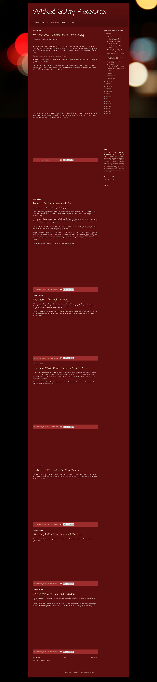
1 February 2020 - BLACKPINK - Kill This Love (57, 535)
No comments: (54, 160)
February (110, 76)
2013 (107, 111)
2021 (107, 91)
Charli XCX (121, 156)
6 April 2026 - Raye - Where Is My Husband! (115, 58)
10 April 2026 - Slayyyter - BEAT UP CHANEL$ (114, 38)
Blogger (91, 672)
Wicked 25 (109, 172)
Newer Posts (36, 658)
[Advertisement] (65, 180)
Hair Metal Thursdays (118, 163)
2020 (107, 94)
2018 (107, 99)
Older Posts (94, 658)
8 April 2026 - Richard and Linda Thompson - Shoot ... (115, 50)
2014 (107, 109)
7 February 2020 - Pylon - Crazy (50, 300)
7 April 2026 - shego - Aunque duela (115, 54)
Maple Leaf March (114, 152)
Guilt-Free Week (108, 163)
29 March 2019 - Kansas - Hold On (52, 204)
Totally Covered (110, 180)
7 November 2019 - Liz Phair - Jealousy (54, 594)
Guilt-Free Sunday (119, 158)
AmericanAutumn (110, 154)
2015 (107, 106)
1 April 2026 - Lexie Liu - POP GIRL (115, 69)
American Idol (108, 160)
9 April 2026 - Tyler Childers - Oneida (115, 46)
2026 (107, 34)
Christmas (121, 162)
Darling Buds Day (109, 158)
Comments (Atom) (45, 660)
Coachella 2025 (120, 165)
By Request (109, 168)
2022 (107, 89)
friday (115, 167)
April (109, 36)
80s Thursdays (113, 156)
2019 (107, 96)
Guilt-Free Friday (115, 168)
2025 (107, 81)
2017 (107, 101)
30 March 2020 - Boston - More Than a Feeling (58, 35)
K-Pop (112, 167)
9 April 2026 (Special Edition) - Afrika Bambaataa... (115, 42)
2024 (107, 84)
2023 (107, 86)
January (110, 78)
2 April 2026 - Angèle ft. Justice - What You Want (115, 65)
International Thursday (110, 165)
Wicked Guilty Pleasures (69, 12)
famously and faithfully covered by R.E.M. (66, 312)
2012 (107, 114)
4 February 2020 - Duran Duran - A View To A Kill (60, 368)
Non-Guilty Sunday (110, 162)
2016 (107, 104)
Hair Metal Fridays (118, 160)
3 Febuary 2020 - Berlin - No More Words (56, 470)
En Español (107, 167)
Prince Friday (112, 170)
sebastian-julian (78, 672)
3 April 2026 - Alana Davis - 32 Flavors (115, 61)
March (109, 73)
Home (65, 658)
